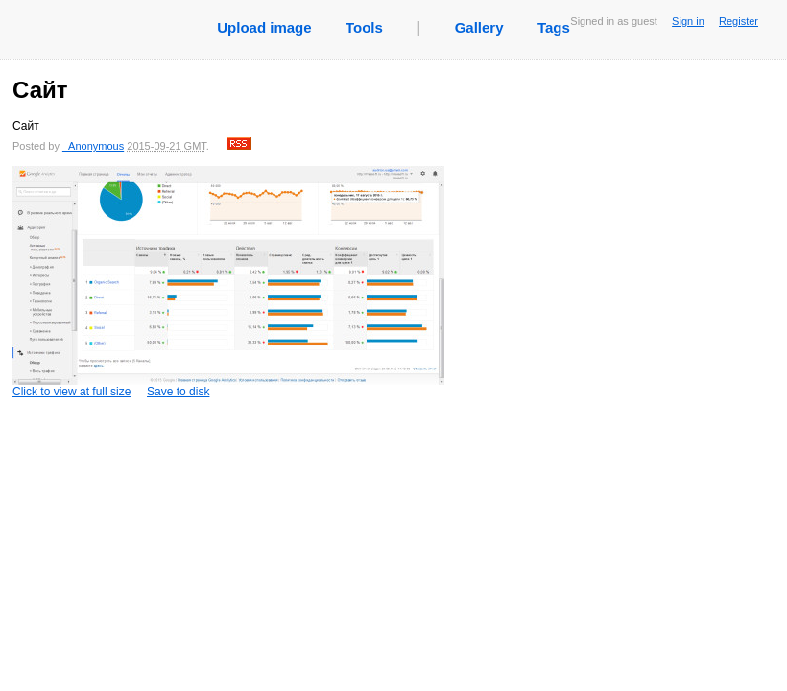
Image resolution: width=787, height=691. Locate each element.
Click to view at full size (228, 282)
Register (738, 21)
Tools (364, 27)
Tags (553, 27)
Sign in (688, 21)
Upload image (264, 27)
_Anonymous (93, 146)
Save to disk (178, 391)
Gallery (479, 27)
